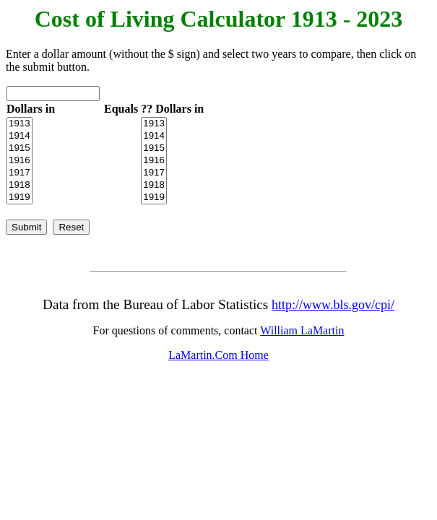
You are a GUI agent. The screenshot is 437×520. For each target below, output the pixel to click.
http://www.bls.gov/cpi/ (333, 305)
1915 (19, 148)
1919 (19, 197)
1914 (19, 136)
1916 (19, 161)
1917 (19, 173)
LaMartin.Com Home (218, 355)
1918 (19, 185)
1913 (19, 124)
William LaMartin (302, 330)
